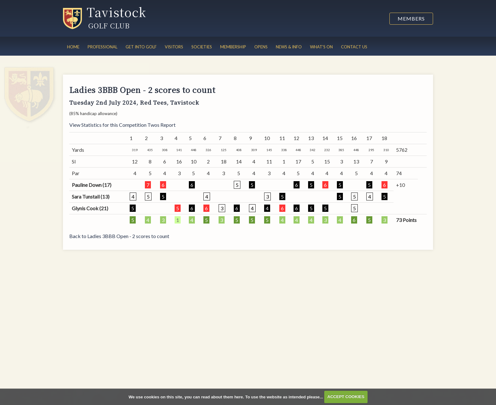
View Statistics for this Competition (107, 125)
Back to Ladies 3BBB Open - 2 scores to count (119, 236)
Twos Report (161, 125)
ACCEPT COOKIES (345, 396)
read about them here (222, 396)
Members (411, 18)
